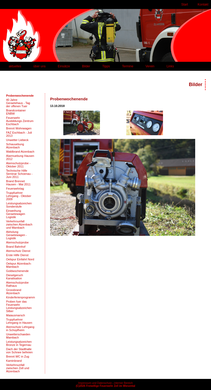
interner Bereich (123, 383)
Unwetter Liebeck (17, 140)
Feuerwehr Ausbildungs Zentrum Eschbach (19, 121)
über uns (39, 66)
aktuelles (15, 66)
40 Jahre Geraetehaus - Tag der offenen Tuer (18, 103)
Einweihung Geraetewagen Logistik (15, 214)
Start (184, 4)
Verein (149, 66)
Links (170, 66)
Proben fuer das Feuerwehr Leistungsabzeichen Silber (19, 306)
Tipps (106, 66)
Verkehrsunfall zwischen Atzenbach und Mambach (19, 224)
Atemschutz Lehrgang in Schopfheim (20, 328)
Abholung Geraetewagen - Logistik (16, 235)
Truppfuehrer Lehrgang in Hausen (19, 321)
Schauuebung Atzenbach (15, 146)
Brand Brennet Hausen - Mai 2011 (18, 183)
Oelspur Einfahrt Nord (20, 259)
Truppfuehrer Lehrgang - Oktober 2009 (18, 196)
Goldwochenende (17, 270)
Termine (127, 66)
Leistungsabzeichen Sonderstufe (19, 205)
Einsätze (64, 66)
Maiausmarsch (15, 315)
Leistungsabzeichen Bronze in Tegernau (19, 343)
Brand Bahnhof (15, 246)
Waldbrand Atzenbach (20, 151)
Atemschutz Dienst (18, 250)
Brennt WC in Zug (17, 356)
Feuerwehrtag (15, 188)
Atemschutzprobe (17, 242)
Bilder (86, 66)
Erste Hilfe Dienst (17, 255)
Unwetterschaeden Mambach (18, 336)
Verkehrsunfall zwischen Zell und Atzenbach (17, 368)
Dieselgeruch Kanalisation (14, 277)
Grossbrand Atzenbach (13, 291)
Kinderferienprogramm (20, 297)
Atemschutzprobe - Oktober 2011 (18, 165)
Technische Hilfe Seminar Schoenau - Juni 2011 (19, 173)
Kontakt (203, 4)
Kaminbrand (14, 360)
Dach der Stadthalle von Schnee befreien (19, 350)
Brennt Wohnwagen (18, 128)
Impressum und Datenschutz (95, 383)
